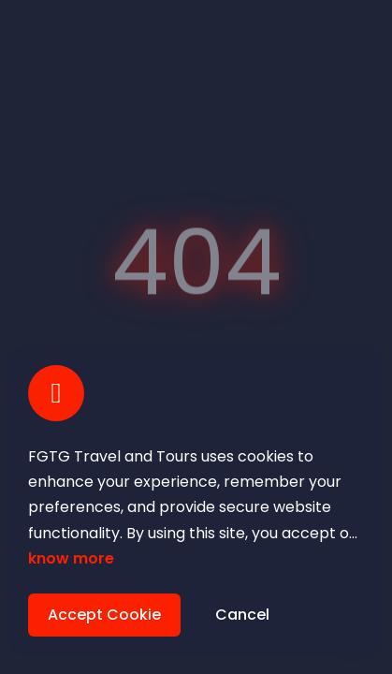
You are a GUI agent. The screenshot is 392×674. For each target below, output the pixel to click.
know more (71, 558)
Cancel (242, 614)
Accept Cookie (104, 614)
